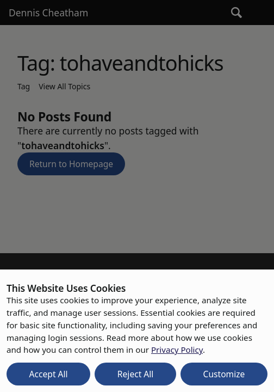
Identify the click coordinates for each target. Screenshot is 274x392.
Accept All (48, 374)
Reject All (135, 374)
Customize (224, 374)
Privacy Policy (177, 349)
